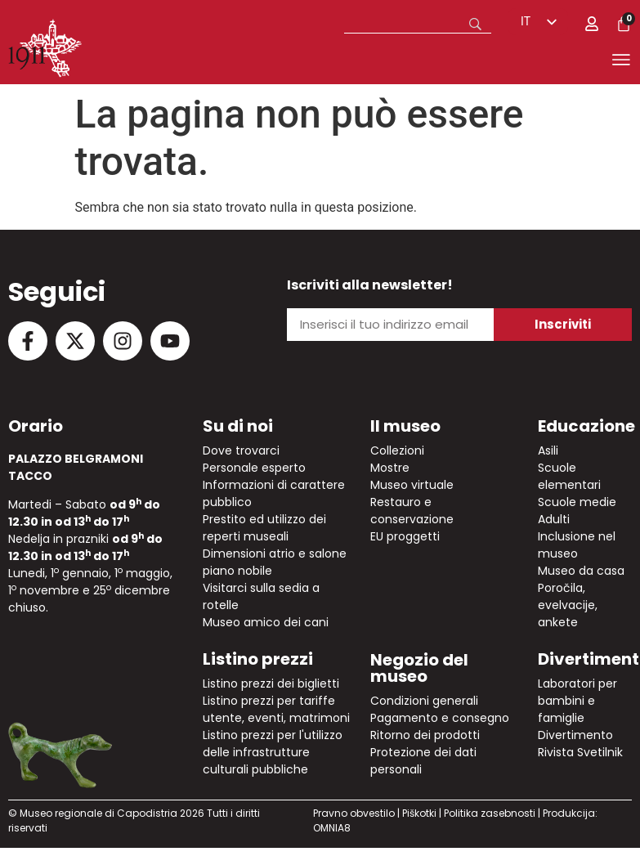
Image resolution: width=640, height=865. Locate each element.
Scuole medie (577, 502)
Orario (35, 426)
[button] (373, 62)
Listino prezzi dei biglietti (271, 683)
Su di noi (238, 426)
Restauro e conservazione (412, 510)
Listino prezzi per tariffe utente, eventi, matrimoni (276, 709)
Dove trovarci (241, 450)
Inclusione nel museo (576, 545)
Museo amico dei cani (266, 622)
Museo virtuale (412, 485)
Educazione (586, 426)
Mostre (390, 467)
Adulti (554, 519)
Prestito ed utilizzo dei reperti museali (264, 528)
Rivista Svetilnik (580, 752)
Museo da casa (581, 570)
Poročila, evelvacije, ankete (567, 605)
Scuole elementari (569, 476)
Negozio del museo (419, 668)
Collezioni (397, 450)
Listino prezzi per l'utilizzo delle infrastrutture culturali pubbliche (272, 752)
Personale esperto (254, 467)
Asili (548, 450)
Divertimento (575, 735)
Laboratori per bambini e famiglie (577, 700)
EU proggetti (405, 536)
